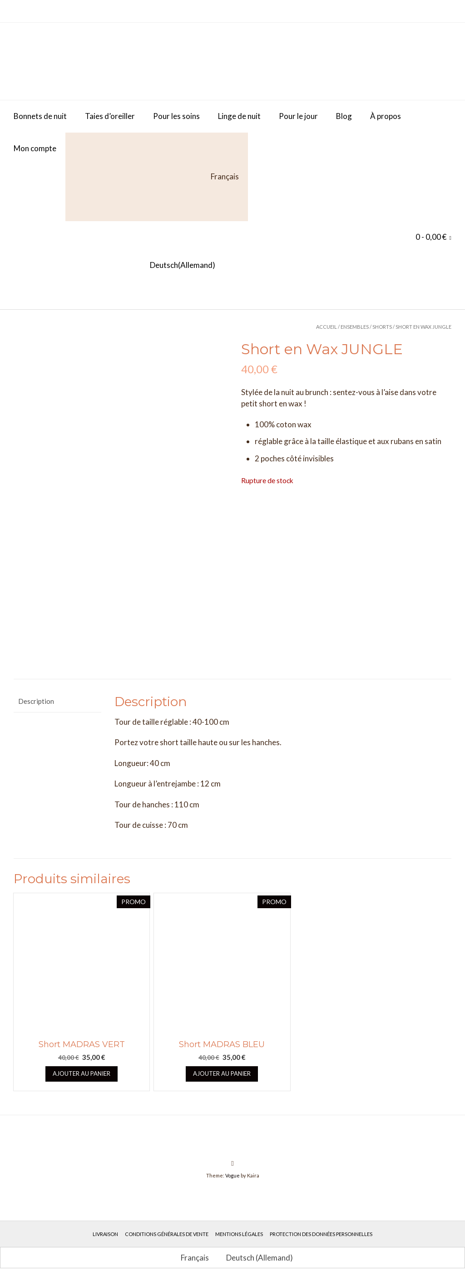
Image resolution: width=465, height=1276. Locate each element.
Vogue (232, 1169)
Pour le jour (298, 116)
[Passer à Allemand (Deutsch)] (114, 265)
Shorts (382, 327)
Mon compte (35, 148)
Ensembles (355, 327)
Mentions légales (239, 1228)
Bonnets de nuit (40, 116)
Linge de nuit (239, 116)
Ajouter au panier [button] (81, 1067)
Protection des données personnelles (321, 1228)
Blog (344, 116)
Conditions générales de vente (166, 1228)
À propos (385, 116)
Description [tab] (36, 695)
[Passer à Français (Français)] (190, 1251)
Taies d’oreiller (110, 116)
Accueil (326, 327)
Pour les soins (176, 116)
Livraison (105, 1228)
